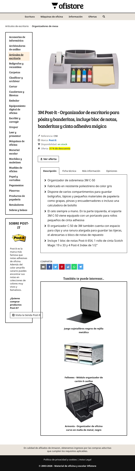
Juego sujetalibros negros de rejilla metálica (84, 309)
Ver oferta (48, 159)
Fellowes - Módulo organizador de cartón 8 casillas (84, 358)
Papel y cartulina (14, 178)
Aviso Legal (85, 459)
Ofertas (92, 16)
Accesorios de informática (17, 38)
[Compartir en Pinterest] (62, 267)
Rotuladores (16, 204)
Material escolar (14, 151)
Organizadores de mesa (45, 26)
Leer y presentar (15, 134)
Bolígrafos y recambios (16, 65)
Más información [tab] (91, 170)
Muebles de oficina (15, 169)
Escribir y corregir (14, 119)
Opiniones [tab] (111, 170)
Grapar (13, 127)
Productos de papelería (17, 197)
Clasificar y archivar (16, 79)
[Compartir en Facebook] (49, 267)
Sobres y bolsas (18, 210)
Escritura (30, 16)
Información (75, 16)
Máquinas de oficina (52, 16)
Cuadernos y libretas (16, 93)
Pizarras (14, 190)
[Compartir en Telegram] (80, 267)
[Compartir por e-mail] (43, 267)
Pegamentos (16, 185)
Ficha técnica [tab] (69, 170)
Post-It (52, 140)
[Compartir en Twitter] (55, 267)
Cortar (13, 86)
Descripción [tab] (50, 170)
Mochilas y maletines (15, 160)
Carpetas (14, 72)
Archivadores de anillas (17, 47)
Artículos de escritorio (17, 26)
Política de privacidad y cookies (60, 459)
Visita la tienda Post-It (26, 315)
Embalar (14, 100)
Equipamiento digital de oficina (17, 109)
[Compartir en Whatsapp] (74, 267)
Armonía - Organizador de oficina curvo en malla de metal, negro (84, 407)
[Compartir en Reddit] (68, 267)
